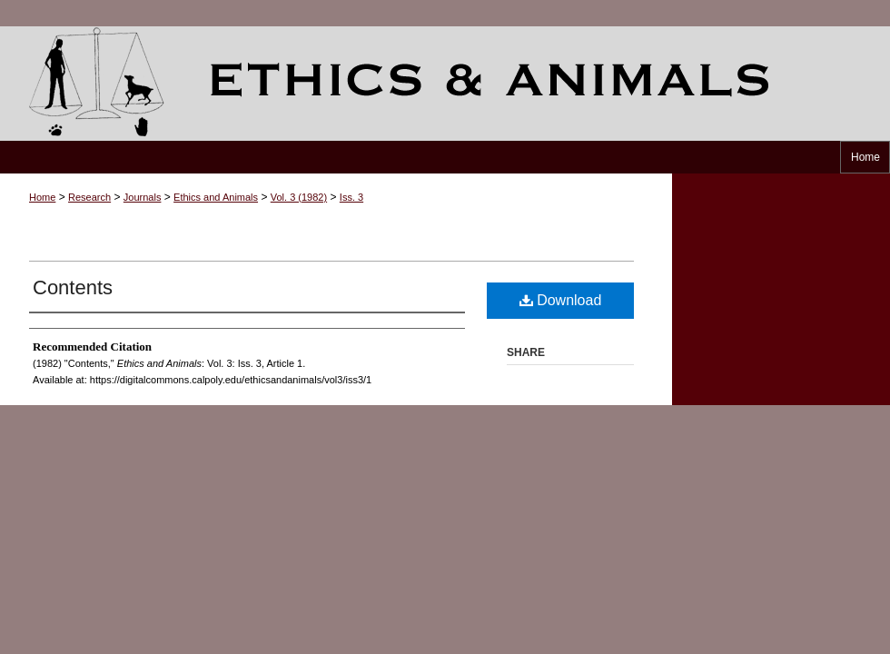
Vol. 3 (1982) (299, 197)
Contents (73, 287)
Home (42, 197)
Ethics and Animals (445, 83)
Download (560, 300)
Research (89, 197)
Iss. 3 (351, 197)
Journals (143, 197)
